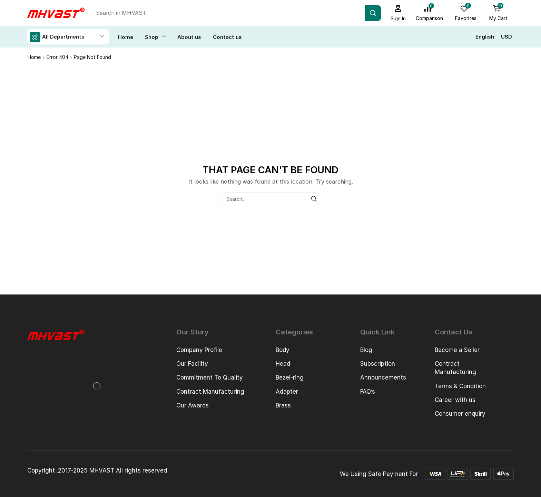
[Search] (374, 13)
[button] (399, 13)
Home (34, 57)
